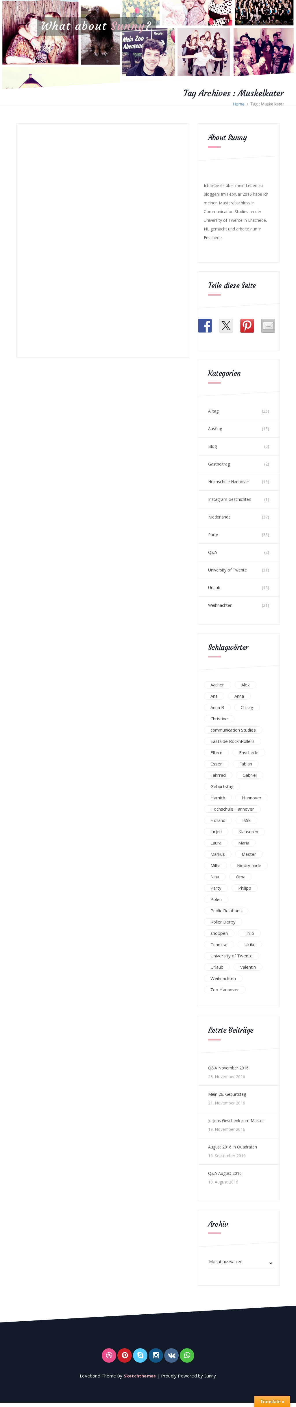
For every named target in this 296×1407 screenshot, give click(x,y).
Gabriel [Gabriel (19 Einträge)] (250, 775)
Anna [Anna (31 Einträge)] (239, 696)
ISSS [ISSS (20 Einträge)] (246, 820)
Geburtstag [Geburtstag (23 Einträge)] (222, 786)
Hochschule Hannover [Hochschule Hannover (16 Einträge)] (232, 809)
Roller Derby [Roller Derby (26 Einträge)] (223, 922)
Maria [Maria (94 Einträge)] (243, 843)
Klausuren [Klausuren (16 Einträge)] (248, 831)
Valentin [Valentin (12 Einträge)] (248, 967)
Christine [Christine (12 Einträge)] (219, 718)
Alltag (213, 411)
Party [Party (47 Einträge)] (215, 888)
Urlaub (214, 587)
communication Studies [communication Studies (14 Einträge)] (233, 730)
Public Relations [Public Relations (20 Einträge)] (226, 910)
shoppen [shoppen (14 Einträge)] (219, 933)
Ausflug (215, 428)
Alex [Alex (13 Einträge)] (245, 685)
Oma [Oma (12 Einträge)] (240, 877)
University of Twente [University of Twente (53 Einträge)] (231, 956)
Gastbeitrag (219, 464)
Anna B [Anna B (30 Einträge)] (217, 707)
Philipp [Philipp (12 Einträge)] (244, 888)
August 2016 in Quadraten (232, 1147)
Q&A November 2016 (228, 1068)
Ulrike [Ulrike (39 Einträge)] (250, 944)
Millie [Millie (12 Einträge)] (215, 865)
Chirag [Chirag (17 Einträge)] (247, 707)
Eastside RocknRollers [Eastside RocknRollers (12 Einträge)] (232, 741)
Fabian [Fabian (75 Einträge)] (245, 764)
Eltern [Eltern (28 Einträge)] (216, 752)
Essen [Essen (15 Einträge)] (216, 764)
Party (213, 534)
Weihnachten (220, 605)
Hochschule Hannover (228, 481)
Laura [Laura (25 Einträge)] (215, 843)
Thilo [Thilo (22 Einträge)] (249, 933)
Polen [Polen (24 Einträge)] (216, 899)
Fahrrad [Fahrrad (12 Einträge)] (218, 775)
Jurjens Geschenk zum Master (236, 1120)
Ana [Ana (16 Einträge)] (214, 696)
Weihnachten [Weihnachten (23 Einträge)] (223, 978)
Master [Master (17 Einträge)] (249, 854)
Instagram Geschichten (229, 499)
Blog (212, 446)
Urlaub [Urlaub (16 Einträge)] (216, 967)
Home (239, 104)
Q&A (212, 552)
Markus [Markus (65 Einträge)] (217, 854)
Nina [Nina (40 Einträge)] (214, 877)
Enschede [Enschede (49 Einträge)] (248, 752)
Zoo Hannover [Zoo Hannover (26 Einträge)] (224, 989)
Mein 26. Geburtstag (227, 1094)
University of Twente (227, 570)
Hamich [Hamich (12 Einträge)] (217, 797)
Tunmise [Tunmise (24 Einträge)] (218, 944)
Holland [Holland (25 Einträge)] (217, 820)
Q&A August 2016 (225, 1173)
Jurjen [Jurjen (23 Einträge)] (216, 831)
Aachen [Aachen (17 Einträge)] (217, 685)
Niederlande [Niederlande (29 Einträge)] (249, 865)
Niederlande (219, 517)
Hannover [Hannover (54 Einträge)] (252, 797)
